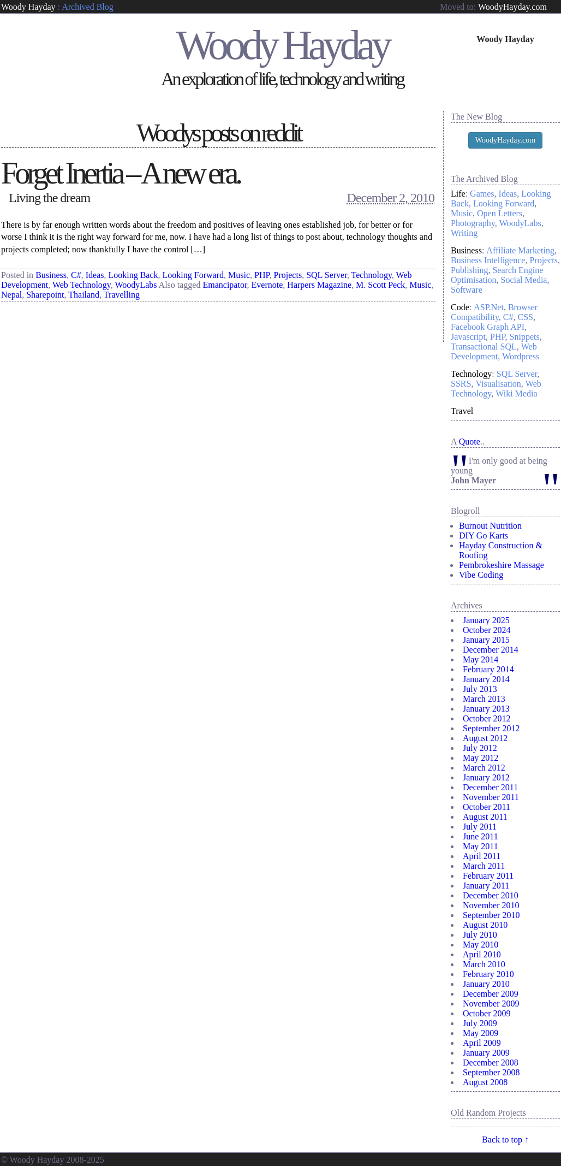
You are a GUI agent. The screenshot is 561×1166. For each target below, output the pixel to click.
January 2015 (486, 639)
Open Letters (499, 213)
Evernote (267, 284)
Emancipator (224, 284)
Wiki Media (516, 393)
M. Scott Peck (380, 284)
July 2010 (480, 934)
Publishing (469, 270)
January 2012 (486, 777)
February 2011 (488, 875)
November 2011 (491, 797)
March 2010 (484, 964)
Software (466, 289)
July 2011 (480, 826)
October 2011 (486, 807)
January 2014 (486, 679)
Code (460, 307)
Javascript (468, 336)
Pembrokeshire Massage (501, 565)
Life (458, 193)
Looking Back (133, 275)
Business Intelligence (488, 260)
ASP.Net (489, 307)
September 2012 (491, 728)
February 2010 (488, 974)
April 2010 (482, 954)
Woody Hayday (28, 6)
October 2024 (487, 630)
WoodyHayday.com (512, 6)
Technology (371, 275)
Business (51, 275)
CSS (525, 317)
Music (239, 275)
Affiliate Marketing (520, 250)
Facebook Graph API (487, 327)
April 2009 (482, 1042)
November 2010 (491, 905)
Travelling (122, 294)
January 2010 (486, 984)
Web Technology (81, 284)
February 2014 (488, 669)
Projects (288, 275)
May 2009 (480, 1033)
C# (76, 275)
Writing (464, 233)
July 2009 (480, 1023)
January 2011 (486, 885)
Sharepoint (45, 294)
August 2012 (485, 738)
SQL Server (326, 275)
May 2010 (480, 944)
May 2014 (480, 659)
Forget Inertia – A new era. (120, 173)
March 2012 (484, 767)
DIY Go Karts (483, 535)
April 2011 (481, 856)
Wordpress (520, 356)
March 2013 (484, 698)
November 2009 (491, 1003)
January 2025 (486, 620)
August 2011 (485, 816)
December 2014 (490, 649)
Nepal (11, 294)
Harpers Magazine (319, 284)
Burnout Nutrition (490, 525)
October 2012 (487, 718)
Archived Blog (88, 6)
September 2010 (491, 915)
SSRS (461, 383)
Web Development (494, 351)
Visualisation (498, 383)
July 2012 (480, 748)
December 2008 (490, 1062)
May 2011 (480, 846)
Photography (473, 223)
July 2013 (480, 689)
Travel (462, 411)
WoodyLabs (136, 284)
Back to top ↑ (505, 1139)
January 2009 (486, 1052)
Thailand (83, 294)
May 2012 (480, 757)
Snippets (525, 336)
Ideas (95, 275)
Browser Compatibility (494, 312)
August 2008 (485, 1082)
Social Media (524, 280)
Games (482, 193)
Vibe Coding (481, 574)
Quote (469, 441)
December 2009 (490, 993)
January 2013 (486, 708)
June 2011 (480, 836)
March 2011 (484, 866)
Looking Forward (193, 275)
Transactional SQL (484, 346)
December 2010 (490, 895)
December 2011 (490, 787)
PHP (262, 275)
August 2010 (485, 925)
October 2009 (487, 1013)
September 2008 (491, 1072)
